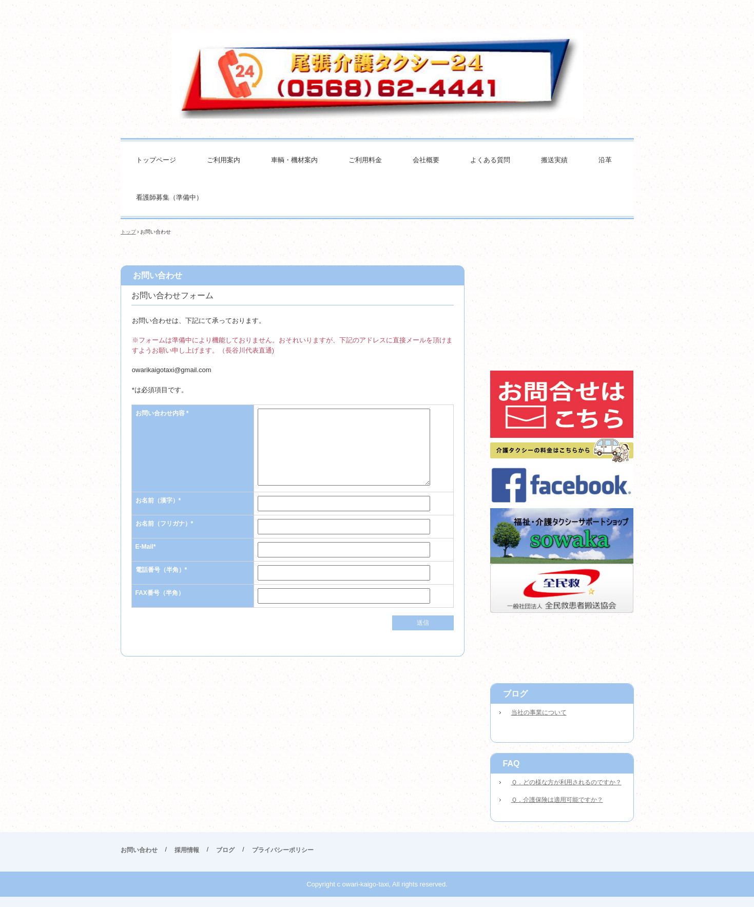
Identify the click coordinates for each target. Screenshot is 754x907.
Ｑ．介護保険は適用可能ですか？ (557, 799)
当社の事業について (539, 712)
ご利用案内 (223, 160)
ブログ (515, 693)
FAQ (511, 763)
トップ (128, 232)
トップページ (156, 160)
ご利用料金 (365, 160)
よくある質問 (490, 160)
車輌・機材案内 (294, 160)
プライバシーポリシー (283, 850)
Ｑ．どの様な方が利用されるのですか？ (566, 782)
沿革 (605, 160)
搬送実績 (554, 160)
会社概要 (426, 160)
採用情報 (187, 850)
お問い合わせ (139, 850)
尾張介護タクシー (377, 74)
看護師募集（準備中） (169, 197)
